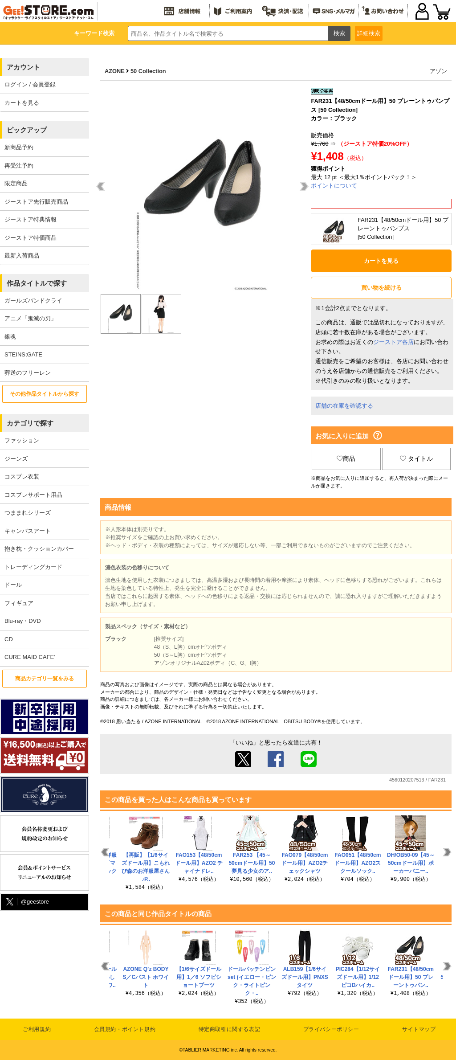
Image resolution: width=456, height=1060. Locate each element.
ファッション (21, 440)
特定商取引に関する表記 (230, 1029)
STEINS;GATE (23, 354)
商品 (346, 458)
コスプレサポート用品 (33, 494)
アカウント (23, 67)
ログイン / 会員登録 (30, 84)
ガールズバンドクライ (33, 300)
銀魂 (10, 336)
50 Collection (148, 71)
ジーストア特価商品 (30, 237)
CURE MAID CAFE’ (29, 657)
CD (8, 639)
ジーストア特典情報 (30, 219)
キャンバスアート (27, 531)
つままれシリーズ (27, 512)
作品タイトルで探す (37, 283)
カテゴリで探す (30, 423)
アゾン (438, 71)
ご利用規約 (37, 1029)
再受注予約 (18, 165)
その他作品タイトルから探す (44, 394)
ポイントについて (334, 185)
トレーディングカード (33, 567)
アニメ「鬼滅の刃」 (30, 318)
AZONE (115, 71)
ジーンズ (16, 458)
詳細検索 (368, 33)
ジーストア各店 (393, 342)
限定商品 (16, 183)
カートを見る (21, 102)
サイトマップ (419, 1029)
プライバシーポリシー (331, 1029)
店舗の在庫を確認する (344, 405)
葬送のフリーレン (27, 372)
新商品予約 (18, 147)
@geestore (26, 902)
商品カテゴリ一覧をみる (44, 678)
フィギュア (18, 603)
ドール (13, 584)
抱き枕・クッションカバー (39, 548)
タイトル (416, 458)
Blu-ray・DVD (22, 621)
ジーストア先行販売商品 (36, 201)
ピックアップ (27, 130)
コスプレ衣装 (21, 476)
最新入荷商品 (21, 255)
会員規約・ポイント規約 (125, 1029)
